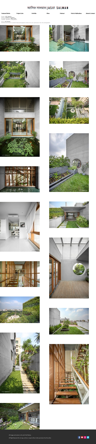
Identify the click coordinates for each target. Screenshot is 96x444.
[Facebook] (79, 437)
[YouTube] (82, 437)
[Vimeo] (88, 437)
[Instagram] (85, 437)
